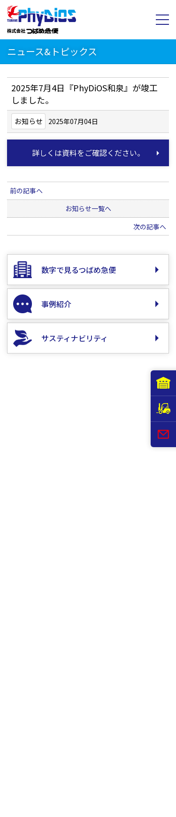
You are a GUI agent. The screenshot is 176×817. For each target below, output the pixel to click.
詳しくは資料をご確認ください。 (88, 152)
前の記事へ (26, 190)
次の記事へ (149, 226)
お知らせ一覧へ (88, 208)
